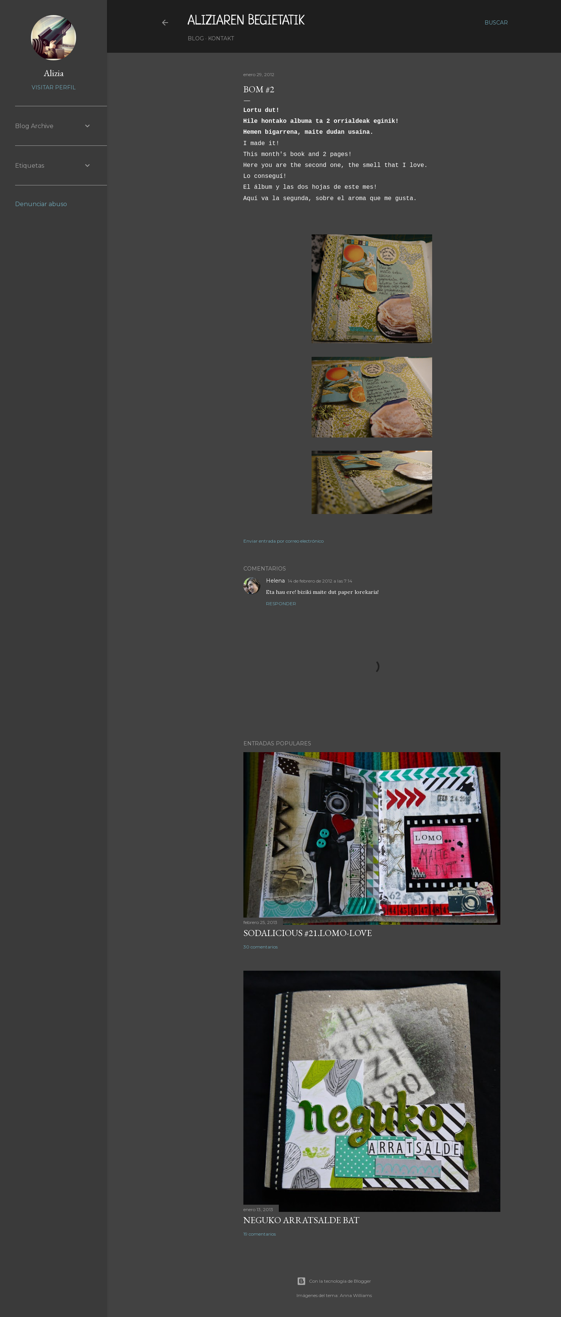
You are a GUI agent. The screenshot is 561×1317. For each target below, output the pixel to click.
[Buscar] (496, 23)
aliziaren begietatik (246, 21)
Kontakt (221, 38)
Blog (196, 38)
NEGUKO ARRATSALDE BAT (301, 1220)
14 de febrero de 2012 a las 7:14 (320, 581)
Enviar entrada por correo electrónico (283, 541)
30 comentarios (260, 947)
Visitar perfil (54, 87)
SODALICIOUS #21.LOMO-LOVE (307, 933)
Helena (275, 580)
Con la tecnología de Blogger (334, 1281)
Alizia (54, 73)
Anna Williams (356, 1295)
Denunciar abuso (41, 204)
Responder (281, 603)
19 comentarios (259, 1234)
